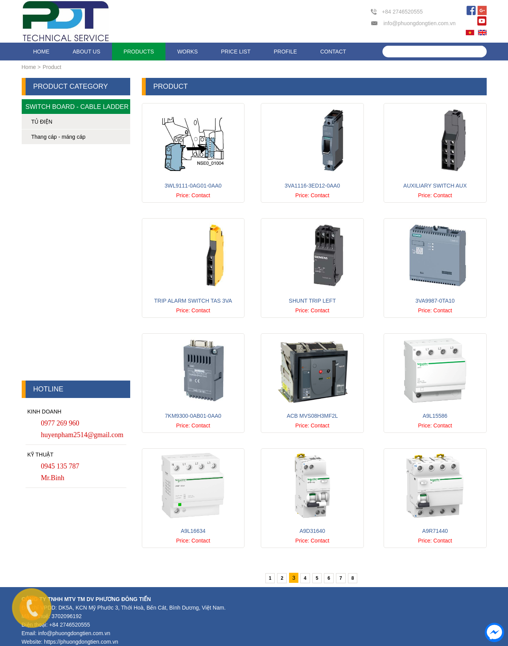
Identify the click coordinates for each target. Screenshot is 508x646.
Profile (285, 51)
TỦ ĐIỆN (42, 122)
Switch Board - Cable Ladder (77, 106)
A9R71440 (435, 531)
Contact (333, 51)
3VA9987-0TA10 (435, 301)
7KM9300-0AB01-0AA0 (193, 416)
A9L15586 (435, 416)
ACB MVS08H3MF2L (312, 416)
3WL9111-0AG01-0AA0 (193, 186)
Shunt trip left (312, 301)
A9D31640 (312, 531)
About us (86, 51)
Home (41, 51)
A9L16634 (193, 531)
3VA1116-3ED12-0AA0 (312, 186)
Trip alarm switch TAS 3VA (193, 301)
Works (187, 51)
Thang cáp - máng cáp (58, 137)
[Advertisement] (76, 264)
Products (139, 51)
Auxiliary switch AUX (435, 186)
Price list (235, 51)
